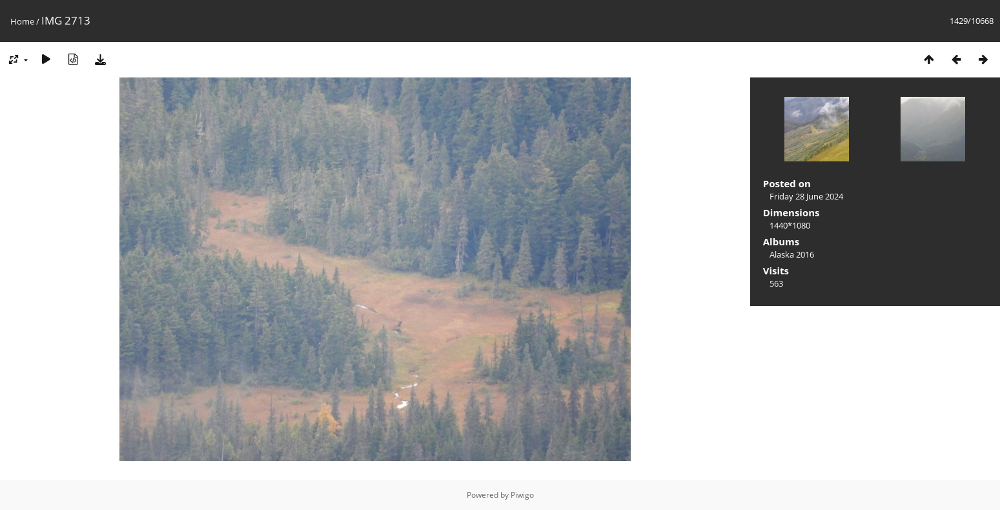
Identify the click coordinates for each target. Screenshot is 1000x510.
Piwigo (522, 494)
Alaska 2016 (792, 254)
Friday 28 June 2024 (806, 196)
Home (22, 21)
